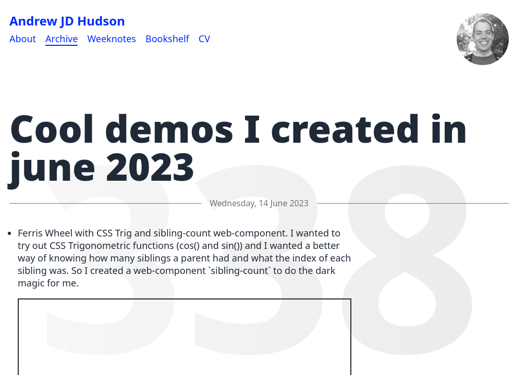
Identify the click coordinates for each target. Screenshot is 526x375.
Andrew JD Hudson (67, 21)
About (22, 38)
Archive (61, 38)
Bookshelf (167, 38)
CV (204, 38)
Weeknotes (111, 38)
